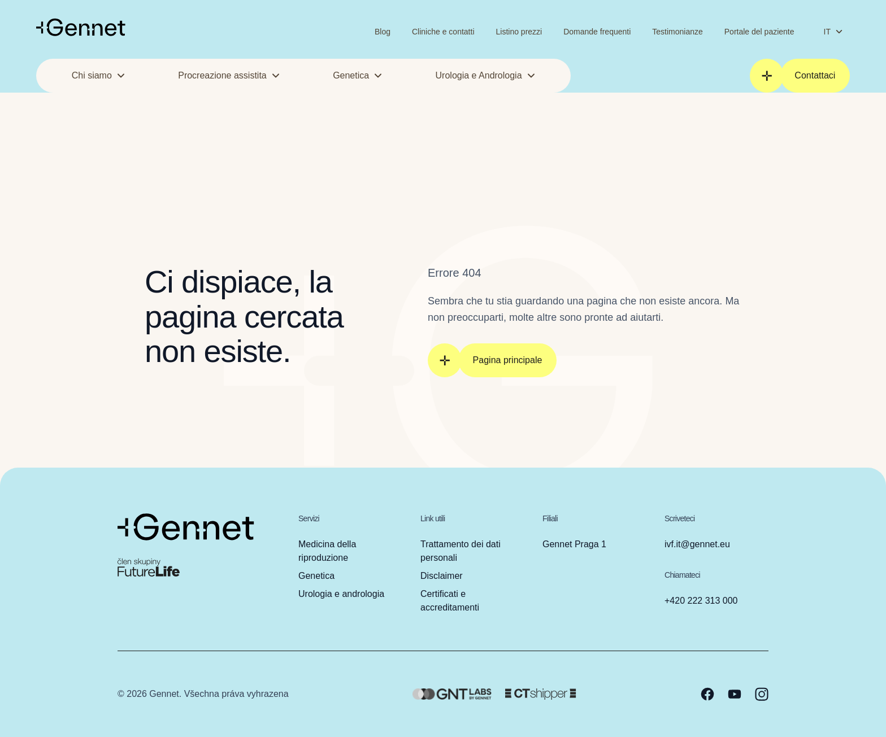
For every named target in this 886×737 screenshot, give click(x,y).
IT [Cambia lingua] (833, 31)
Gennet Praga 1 (574, 544)
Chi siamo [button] (98, 75)
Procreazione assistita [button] (229, 75)
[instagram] (761, 694)
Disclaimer (441, 576)
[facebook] (707, 694)
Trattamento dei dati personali (460, 550)
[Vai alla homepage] (80, 27)
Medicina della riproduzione (327, 550)
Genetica (316, 576)
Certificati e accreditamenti (449, 600)
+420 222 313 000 (700, 600)
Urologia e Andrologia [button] (486, 75)
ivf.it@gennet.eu (697, 544)
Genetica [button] (358, 75)
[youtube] (734, 694)
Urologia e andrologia (341, 594)
